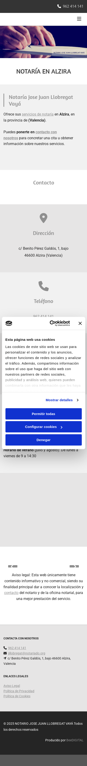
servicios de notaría (38, 114)
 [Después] (74, 566)
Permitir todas (43, 414)
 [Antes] (12, 566)
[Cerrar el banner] (80, 323)
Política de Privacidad (18, 691)
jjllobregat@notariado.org (26, 653)
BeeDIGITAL (75, 740)
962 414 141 (73, 6)
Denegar (43, 440)
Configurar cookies (43, 427)
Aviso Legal (11, 686)
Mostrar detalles (59, 400)
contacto (11, 593)
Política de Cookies (16, 696)
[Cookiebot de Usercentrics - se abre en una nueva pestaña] (52, 323)
